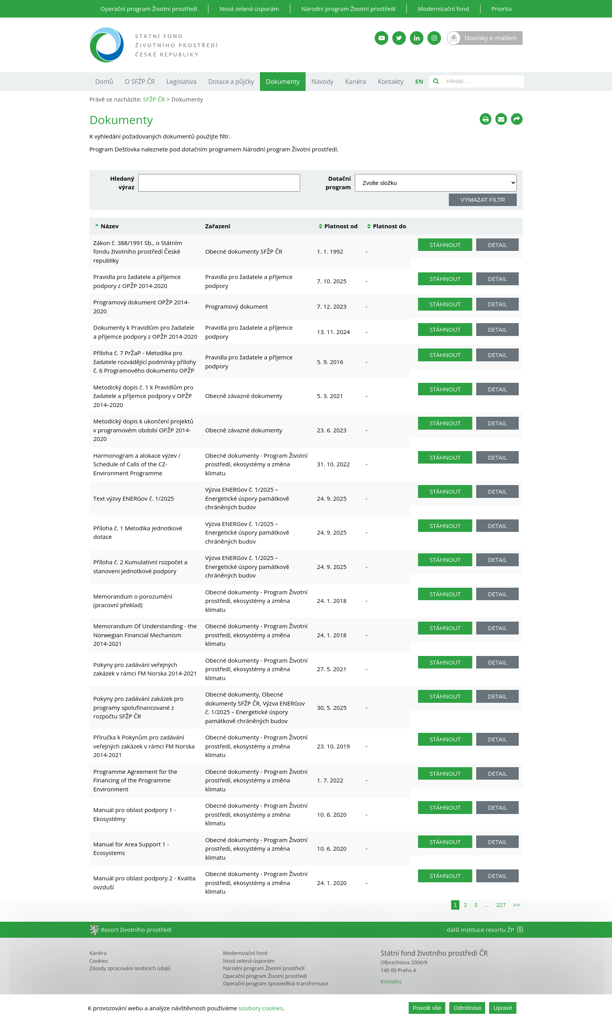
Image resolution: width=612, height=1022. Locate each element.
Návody (322, 81)
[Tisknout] (485, 119)
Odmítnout (467, 1007)
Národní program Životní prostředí (348, 8)
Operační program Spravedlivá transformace (275, 983)
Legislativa (181, 81)
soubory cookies (260, 1008)
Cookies (98, 960)
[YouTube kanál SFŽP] (381, 38)
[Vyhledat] (436, 81)
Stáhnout (445, 245)
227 (501, 904)
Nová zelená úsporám (249, 8)
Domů (104, 81)
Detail (497, 245)
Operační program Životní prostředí (148, 8)
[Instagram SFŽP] (434, 38)
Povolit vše (427, 1007)
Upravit (502, 1007)
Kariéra (355, 81)
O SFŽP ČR (140, 81)
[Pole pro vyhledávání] (483, 81)
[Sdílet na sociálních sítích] (517, 119)
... (486, 904)
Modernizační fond (443, 8)
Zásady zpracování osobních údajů (130, 968)
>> (516, 904)
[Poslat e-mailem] (501, 119)
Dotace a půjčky (231, 81)
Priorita (501, 8)
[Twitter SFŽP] (399, 38)
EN (419, 81)
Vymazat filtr (483, 199)
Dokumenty (283, 81)
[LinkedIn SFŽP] (416, 38)
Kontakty (391, 81)
